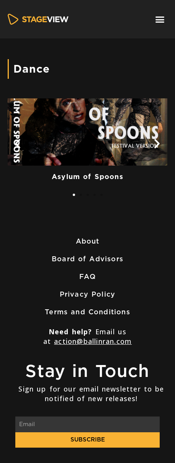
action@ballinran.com (93, 341)
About (88, 241)
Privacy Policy (88, 294)
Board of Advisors (87, 259)
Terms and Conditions (87, 312)
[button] (159, 19)
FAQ (87, 276)
